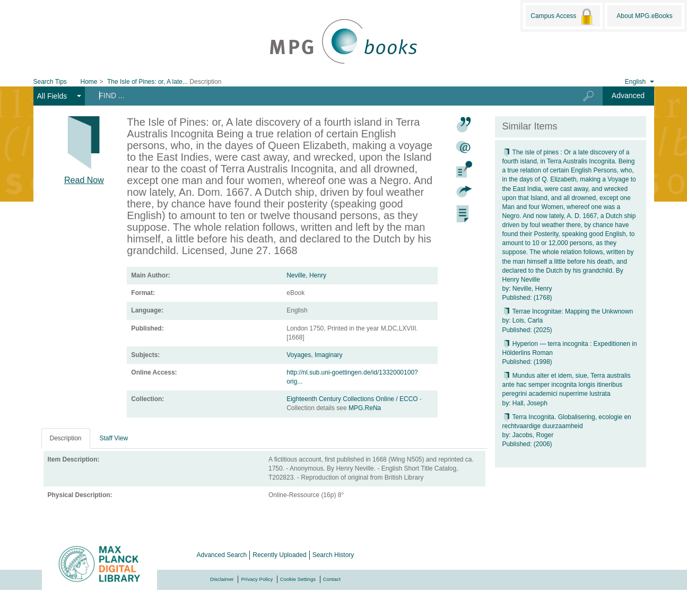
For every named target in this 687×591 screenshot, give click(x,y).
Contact (332, 579)
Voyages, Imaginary (314, 355)
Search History (333, 555)
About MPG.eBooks (644, 16)
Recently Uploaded (279, 555)
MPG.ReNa (365, 408)
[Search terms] (326, 95)
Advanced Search (222, 555)
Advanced (628, 95)
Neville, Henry (306, 275)
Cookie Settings (298, 579)
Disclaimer (222, 579)
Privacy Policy (257, 579)
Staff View (114, 438)
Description (66, 438)
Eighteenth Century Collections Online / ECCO (353, 399)
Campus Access (563, 16)
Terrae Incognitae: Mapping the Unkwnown (567, 311)
